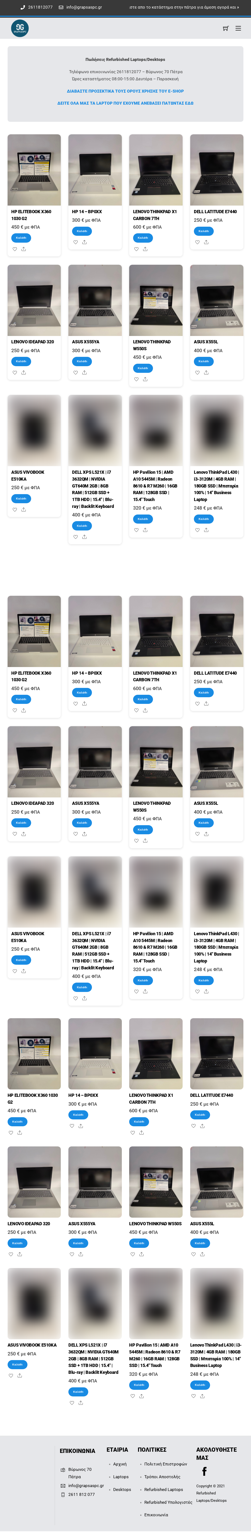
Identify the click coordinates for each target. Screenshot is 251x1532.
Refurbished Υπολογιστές (168, 1502)
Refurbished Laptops (163, 1490)
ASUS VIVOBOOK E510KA (32, 1346)
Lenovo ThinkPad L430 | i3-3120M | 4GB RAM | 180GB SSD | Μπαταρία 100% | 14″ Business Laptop (216, 486)
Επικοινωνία (156, 1515)
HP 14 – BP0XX (87, 211)
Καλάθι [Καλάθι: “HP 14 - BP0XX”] (82, 231)
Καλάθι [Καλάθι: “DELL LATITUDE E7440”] (204, 231)
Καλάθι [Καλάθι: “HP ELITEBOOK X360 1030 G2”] (21, 238)
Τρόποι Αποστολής (162, 1477)
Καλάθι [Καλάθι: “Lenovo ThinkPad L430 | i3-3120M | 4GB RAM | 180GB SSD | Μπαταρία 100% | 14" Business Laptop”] (204, 519)
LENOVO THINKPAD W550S (155, 1224)
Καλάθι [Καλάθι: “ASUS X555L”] (204, 361)
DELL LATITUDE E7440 (215, 211)
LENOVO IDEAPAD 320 (32, 342)
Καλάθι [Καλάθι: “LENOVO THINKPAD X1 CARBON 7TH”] (143, 238)
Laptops (121, 1477)
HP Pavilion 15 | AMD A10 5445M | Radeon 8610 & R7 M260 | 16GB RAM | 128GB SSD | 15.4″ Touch (155, 486)
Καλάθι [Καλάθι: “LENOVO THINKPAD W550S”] (143, 368)
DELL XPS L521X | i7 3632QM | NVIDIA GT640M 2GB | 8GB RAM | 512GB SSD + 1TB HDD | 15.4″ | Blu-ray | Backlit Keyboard (93, 1359)
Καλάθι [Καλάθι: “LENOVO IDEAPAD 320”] (21, 361)
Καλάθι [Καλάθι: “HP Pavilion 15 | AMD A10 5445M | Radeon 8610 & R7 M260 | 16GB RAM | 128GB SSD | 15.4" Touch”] (143, 519)
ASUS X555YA (85, 342)
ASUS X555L (206, 342)
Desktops (122, 1490)
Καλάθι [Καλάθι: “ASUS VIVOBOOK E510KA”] (21, 499)
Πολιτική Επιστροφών (165, 1464)
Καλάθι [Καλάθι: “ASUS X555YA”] (82, 361)
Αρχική (120, 1464)
